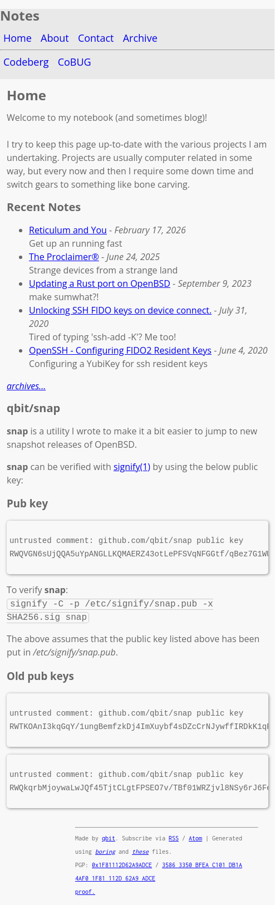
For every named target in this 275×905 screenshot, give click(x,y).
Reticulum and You (68, 230)
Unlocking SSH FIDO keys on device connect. (120, 310)
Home (17, 38)
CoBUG (74, 62)
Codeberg (26, 62)
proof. (85, 891)
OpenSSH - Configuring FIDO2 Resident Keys (120, 350)
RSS (174, 838)
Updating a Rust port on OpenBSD (99, 283)
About (55, 38)
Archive (140, 38)
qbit (108, 838)
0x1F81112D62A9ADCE (122, 865)
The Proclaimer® (64, 257)
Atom (195, 838)
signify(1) (132, 467)
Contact (96, 38)
